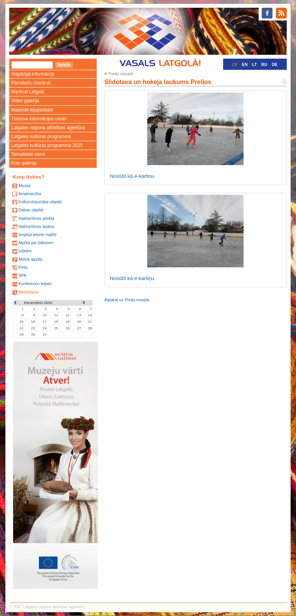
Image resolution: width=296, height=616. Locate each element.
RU (264, 64)
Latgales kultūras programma (41, 136)
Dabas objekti (31, 210)
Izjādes (25, 250)
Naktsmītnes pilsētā (36, 218)
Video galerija (25, 100)
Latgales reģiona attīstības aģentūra (48, 127)
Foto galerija (24, 163)
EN (245, 64)
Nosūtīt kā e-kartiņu (132, 176)
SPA (22, 275)
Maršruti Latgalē (27, 92)
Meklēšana (28, 292)
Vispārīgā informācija (32, 74)
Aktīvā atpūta (30, 259)
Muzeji (24, 185)
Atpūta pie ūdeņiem (36, 242)
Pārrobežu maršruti (30, 83)
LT (254, 64)
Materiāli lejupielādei (32, 110)
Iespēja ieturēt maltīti (37, 234)
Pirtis (23, 267)
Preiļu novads (121, 73)
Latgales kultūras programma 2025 (46, 145)
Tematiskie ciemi (28, 154)
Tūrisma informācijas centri (38, 119)
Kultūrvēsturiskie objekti (40, 201)
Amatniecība (29, 193)
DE (275, 64)
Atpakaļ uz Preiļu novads (127, 299)
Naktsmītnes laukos (36, 226)
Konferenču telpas (35, 283)
